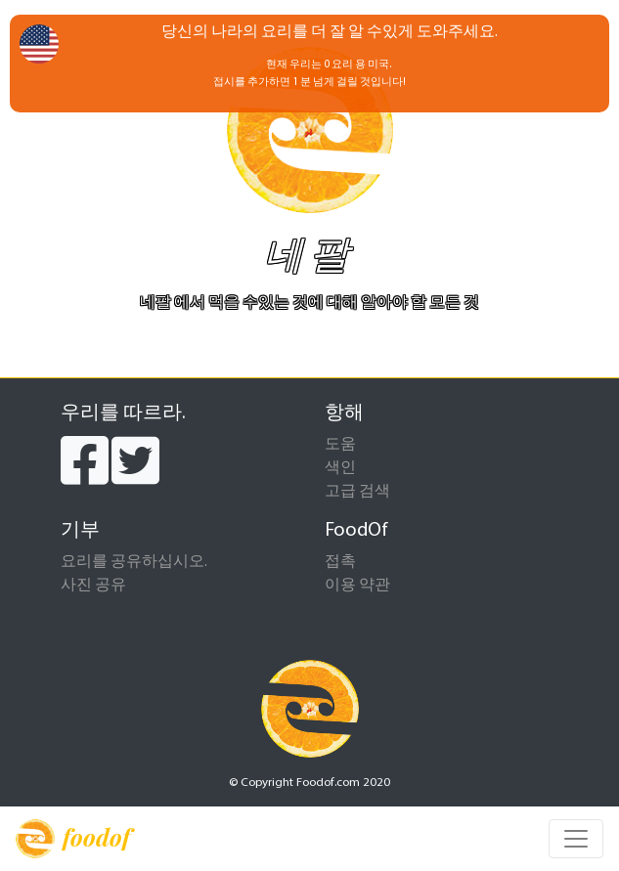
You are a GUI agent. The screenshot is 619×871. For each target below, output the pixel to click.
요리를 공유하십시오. (134, 562)
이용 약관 (357, 585)
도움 (340, 445)
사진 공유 (93, 585)
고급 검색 (357, 492)
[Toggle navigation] (576, 838)
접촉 (340, 562)
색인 (340, 468)
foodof (73, 838)
